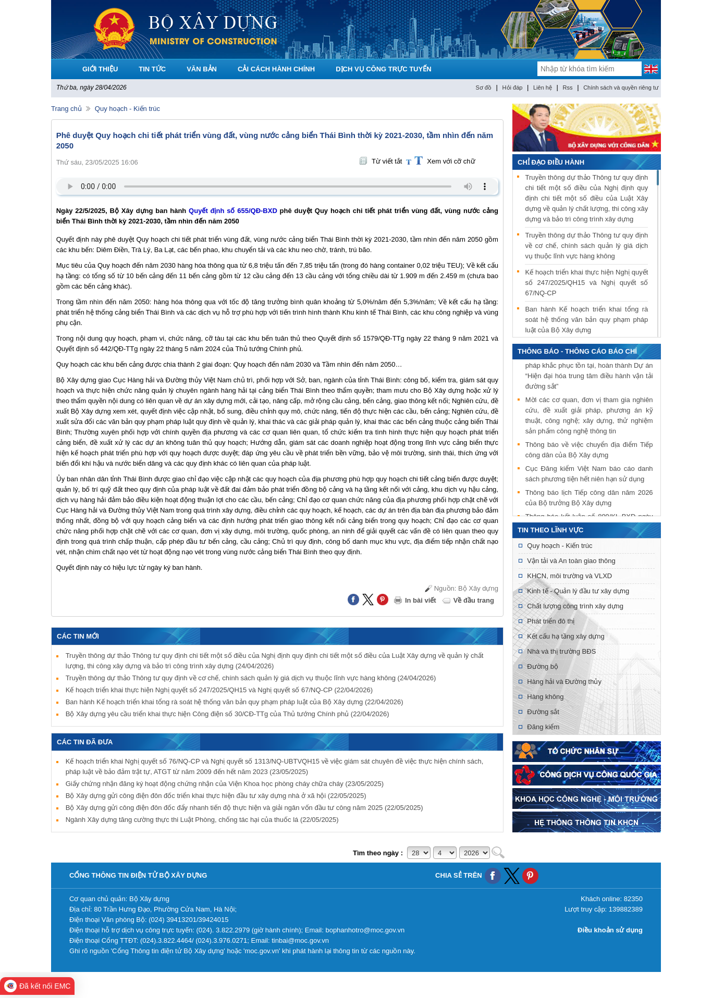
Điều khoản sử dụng (610, 930)
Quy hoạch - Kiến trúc (127, 109)
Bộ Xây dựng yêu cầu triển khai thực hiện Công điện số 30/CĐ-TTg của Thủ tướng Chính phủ (227, 714)
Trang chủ (66, 109)
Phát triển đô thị (550, 621)
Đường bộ (542, 666)
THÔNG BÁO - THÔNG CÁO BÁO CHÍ (577, 351)
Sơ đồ (483, 87)
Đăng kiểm (543, 727)
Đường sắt (543, 712)
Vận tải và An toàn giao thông (571, 561)
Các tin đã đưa (85, 742)
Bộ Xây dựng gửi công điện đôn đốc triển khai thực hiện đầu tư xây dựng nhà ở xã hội (216, 796)
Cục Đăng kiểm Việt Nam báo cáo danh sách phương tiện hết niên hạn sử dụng (589, 474)
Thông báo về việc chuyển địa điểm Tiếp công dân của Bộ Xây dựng (589, 450)
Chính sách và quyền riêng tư (620, 87)
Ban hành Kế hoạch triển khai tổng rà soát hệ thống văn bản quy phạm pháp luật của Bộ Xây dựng (234, 702)
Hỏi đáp (512, 87)
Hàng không (545, 697)
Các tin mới (78, 636)
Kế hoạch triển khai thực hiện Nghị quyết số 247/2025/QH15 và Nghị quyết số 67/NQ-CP (219, 690)
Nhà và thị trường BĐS (561, 651)
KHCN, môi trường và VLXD (569, 576)
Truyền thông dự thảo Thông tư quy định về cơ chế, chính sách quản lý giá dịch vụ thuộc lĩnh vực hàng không (251, 678)
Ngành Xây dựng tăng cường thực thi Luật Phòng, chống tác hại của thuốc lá (202, 820)
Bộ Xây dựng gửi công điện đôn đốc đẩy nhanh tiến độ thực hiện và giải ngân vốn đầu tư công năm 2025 (244, 808)
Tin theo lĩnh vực (550, 530)
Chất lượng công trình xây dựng (575, 606)
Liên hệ (542, 87)
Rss (568, 87)
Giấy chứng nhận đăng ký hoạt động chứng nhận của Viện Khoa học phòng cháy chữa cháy (225, 784)
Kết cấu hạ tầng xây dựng (565, 636)
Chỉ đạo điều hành (551, 162)
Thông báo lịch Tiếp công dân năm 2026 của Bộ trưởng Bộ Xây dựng (589, 498)
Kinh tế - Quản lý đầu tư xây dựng (578, 591)
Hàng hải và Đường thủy (564, 681)
